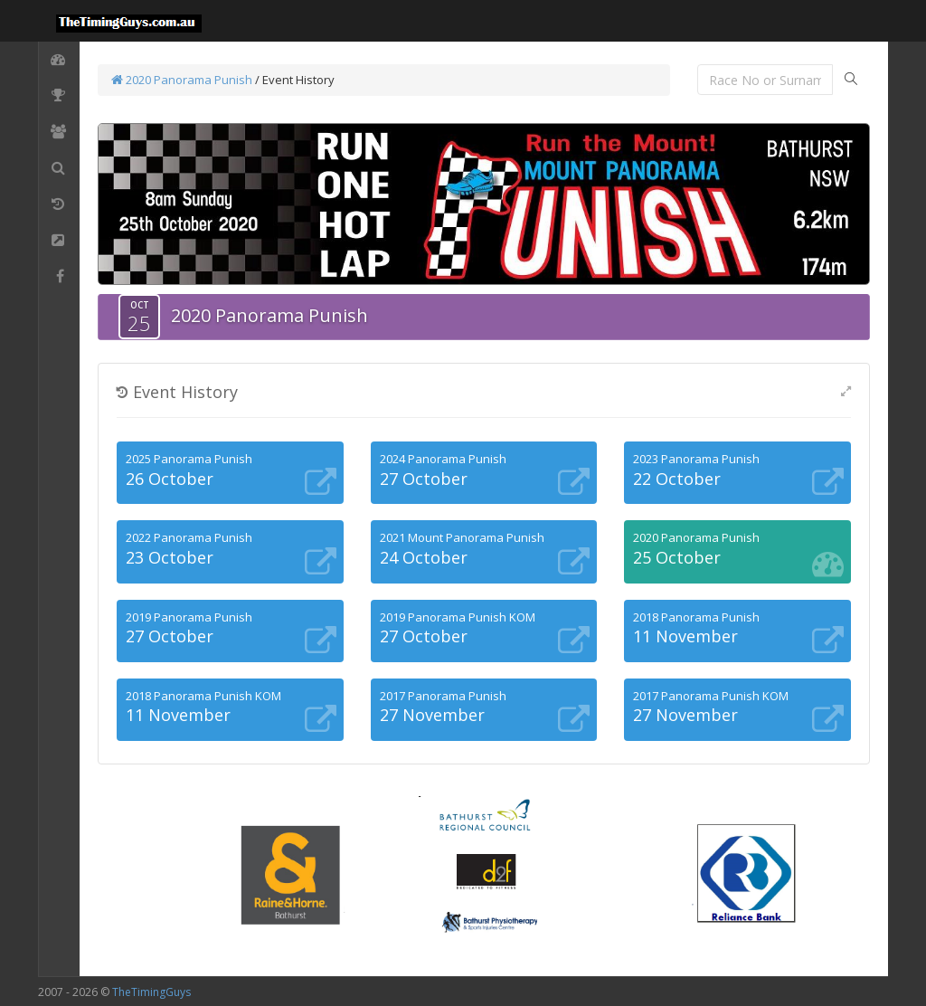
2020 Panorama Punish (181, 79)
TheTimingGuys (151, 992)
